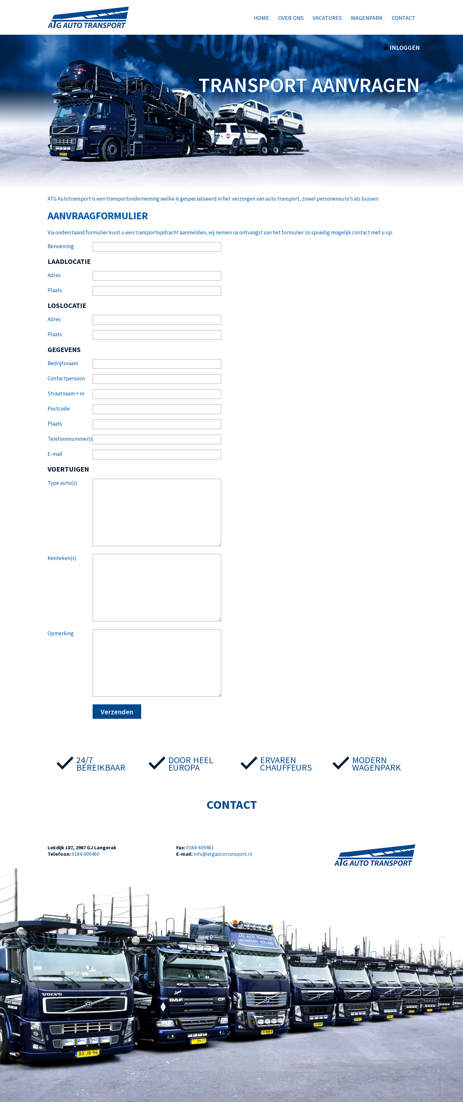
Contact (403, 18)
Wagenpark (367, 18)
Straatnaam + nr (66, 393)
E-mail (55, 453)
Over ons (291, 18)
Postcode (59, 408)
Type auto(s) (62, 482)
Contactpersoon (66, 378)
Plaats (55, 290)
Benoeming (61, 246)
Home (261, 18)
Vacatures (327, 18)
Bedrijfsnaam (63, 363)
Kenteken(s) (62, 558)
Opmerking (61, 633)
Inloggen (402, 47)
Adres (54, 275)
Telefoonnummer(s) (70, 438)
